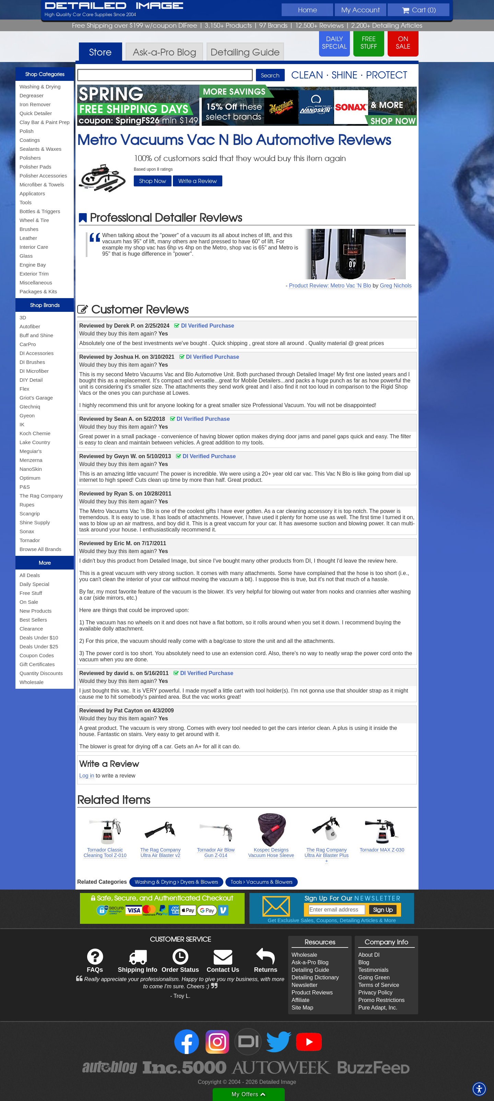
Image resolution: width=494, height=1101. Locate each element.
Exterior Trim (34, 274)
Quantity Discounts (41, 673)
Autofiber (30, 326)
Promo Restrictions (381, 1000)
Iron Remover (35, 104)
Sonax (27, 531)
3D (23, 317)
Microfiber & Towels (42, 184)
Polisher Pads (35, 167)
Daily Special (34, 584)
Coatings (30, 140)
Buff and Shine (36, 335)
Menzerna (31, 460)
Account (360, 9)
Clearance (31, 629)
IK (22, 424)
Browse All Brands (40, 549)
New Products (35, 611)
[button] (479, 1089)
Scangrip (30, 513)
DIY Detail (31, 380)
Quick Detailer (36, 113)
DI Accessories (37, 353)
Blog (363, 962)
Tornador (30, 540)
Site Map (302, 1008)
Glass (26, 256)
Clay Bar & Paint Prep (45, 122)
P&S (25, 487)
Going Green (374, 977)
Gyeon (27, 415)
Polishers (30, 158)
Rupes (27, 504)
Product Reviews (312, 992)
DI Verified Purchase (204, 326)
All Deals (30, 575)
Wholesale (32, 682)
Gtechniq (30, 406)
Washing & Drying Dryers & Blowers (176, 881)
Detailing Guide (310, 970)
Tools (26, 202)
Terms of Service (378, 985)
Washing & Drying (40, 86)
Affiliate (300, 1000)
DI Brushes (32, 362)
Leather (28, 238)
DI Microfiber (34, 371)
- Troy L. (180, 996)
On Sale (29, 602)
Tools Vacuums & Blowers (261, 881)
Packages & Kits (38, 291)
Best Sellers (33, 620)
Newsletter (305, 985)
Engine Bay (33, 265)
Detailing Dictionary (315, 977)
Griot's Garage (36, 398)
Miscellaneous (36, 282)
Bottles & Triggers (40, 211)
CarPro (28, 344)
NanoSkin (31, 469)
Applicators (32, 193)
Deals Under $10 (39, 637)
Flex (24, 389)
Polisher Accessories (43, 176)
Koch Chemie (35, 433)
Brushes (29, 229)
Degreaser (32, 95)
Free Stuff (31, 593)
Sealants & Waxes (40, 149)
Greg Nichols (396, 286)
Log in (86, 776)
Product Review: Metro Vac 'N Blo (330, 286)
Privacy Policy (375, 992)
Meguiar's (31, 451)
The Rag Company (41, 496)
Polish (27, 131)
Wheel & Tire (34, 220)
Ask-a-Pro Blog (310, 962)
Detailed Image (114, 6)
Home (307, 9)
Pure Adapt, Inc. (377, 1008)
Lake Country (35, 442)
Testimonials (373, 970)
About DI (368, 955)
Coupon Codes (37, 655)
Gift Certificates (37, 664)
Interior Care (34, 247)
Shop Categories (44, 74)
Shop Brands (44, 305)
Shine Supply (35, 522)
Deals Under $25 (39, 646)
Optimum (30, 478)
